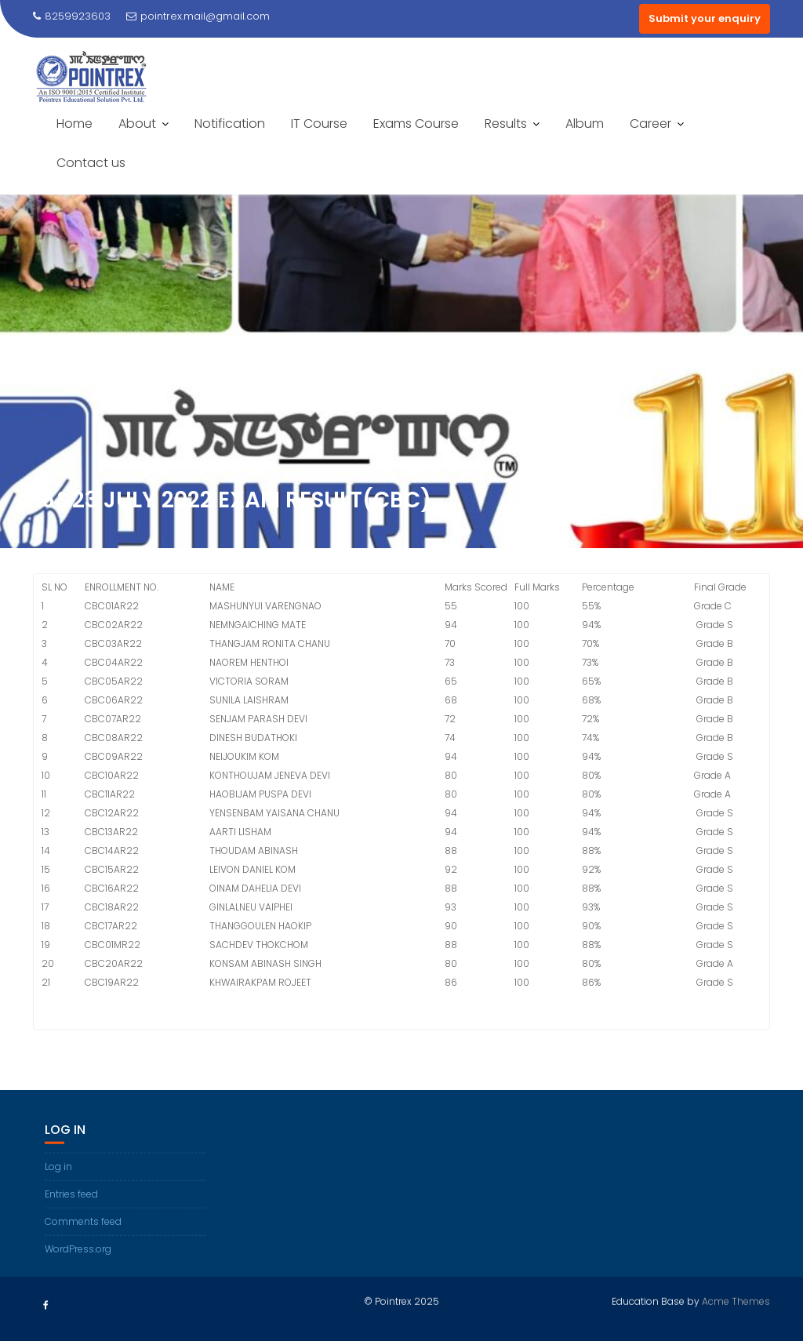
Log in (58, 1198)
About (137, 123)
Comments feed (83, 1253)
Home (74, 123)
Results (506, 123)
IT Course (319, 123)
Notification (229, 123)
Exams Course (416, 123)
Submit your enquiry (705, 18)
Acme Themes (736, 1298)
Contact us (90, 163)
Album (584, 123)
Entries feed (71, 1226)
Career (650, 123)
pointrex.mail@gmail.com (198, 16)
